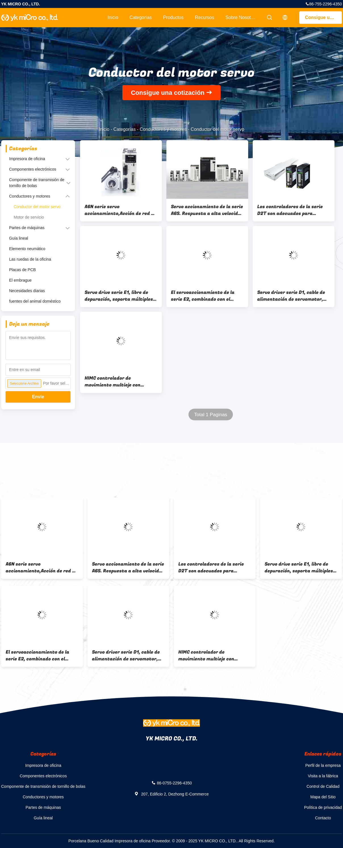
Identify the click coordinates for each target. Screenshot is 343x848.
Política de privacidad (323, 807)
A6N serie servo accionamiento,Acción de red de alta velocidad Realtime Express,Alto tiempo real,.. (120, 210)
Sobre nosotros (241, 17)
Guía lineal (18, 238)
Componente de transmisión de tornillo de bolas (36, 182)
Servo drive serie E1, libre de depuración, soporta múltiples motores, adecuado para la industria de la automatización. (121, 296)
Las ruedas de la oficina (30, 259)
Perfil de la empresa (323, 765)
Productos (173, 17)
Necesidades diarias (27, 290)
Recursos (204, 17)
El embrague (20, 280)
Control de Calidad (322, 786)
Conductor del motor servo (37, 206)
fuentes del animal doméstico (34, 301)
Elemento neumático (27, 248)
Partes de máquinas (27, 227)
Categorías (140, 17)
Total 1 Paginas (210, 414)
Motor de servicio (29, 217)
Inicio (113, 17)
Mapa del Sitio (323, 797)
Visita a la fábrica (323, 776)
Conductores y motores (163, 129)
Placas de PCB (22, 269)
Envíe (38, 396)
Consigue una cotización (323, 17)
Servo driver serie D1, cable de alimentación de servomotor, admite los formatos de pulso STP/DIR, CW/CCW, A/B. (291, 296)
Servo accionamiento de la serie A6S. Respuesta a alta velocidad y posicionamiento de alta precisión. (207, 210)
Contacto (323, 818)
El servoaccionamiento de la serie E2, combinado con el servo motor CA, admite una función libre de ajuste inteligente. (203, 296)
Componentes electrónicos (32, 169)
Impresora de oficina (27, 158)
